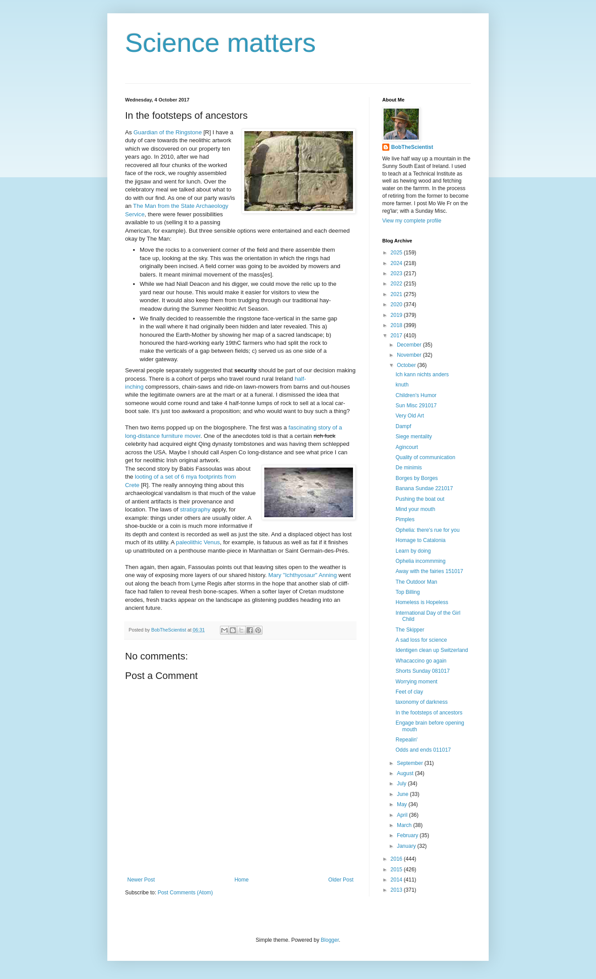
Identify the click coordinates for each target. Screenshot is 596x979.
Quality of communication (425, 457)
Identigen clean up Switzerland (432, 650)
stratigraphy (195, 509)
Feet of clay (409, 692)
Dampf (403, 426)
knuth (402, 385)
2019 (397, 315)
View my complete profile (411, 221)
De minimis (409, 467)
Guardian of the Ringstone (167, 132)
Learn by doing (413, 551)
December (410, 345)
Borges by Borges (417, 478)
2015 (397, 869)
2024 (397, 263)
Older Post (340, 880)
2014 (397, 880)
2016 (397, 859)
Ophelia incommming (421, 561)
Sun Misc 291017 (416, 405)
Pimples (405, 519)
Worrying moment (416, 682)
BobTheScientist (412, 147)
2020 (397, 304)
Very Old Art (410, 416)
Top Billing (408, 592)
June (403, 794)
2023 (397, 273)
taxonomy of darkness (421, 702)
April (403, 815)
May (402, 804)
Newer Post (141, 880)
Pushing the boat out (420, 499)
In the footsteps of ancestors (429, 713)
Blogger (330, 940)
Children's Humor (416, 395)
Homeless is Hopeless (422, 602)
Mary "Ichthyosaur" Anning (302, 575)
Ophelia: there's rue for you (427, 530)
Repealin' (407, 740)
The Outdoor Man (416, 582)
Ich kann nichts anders (422, 374)
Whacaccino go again (421, 661)
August (406, 773)
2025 (397, 253)
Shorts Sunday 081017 (423, 671)
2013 (397, 890)
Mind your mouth (415, 509)
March (405, 825)
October (407, 365)
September (410, 763)
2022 (397, 284)
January (407, 846)
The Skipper (410, 630)
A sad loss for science (421, 640)
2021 (397, 294)
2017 (397, 335)
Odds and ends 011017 (423, 750)
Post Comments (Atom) (185, 892)
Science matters (220, 43)
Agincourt (407, 447)
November (410, 355)
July (402, 783)
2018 (397, 325)
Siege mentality (414, 436)
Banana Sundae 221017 (424, 488)
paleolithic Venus (198, 542)
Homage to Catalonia (421, 540)
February (408, 835)
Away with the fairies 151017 (429, 571)
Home (242, 880)
